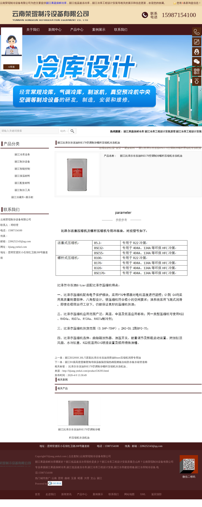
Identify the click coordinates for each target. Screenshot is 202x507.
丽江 (99, 478)
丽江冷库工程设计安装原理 (160, 131)
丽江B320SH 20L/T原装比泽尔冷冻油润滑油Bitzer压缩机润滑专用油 (103, 357)
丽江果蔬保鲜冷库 (56, 3)
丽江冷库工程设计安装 (189, 131)
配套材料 (130, 148)
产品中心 (76, 29)
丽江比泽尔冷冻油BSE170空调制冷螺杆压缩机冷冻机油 (170, 148)
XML (143, 494)
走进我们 (51, 494)
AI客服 (11, 67)
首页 (118, 148)
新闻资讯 (66, 494)
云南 (54, 478)
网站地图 (129, 494)
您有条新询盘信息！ (187, 3)
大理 (86, 478)
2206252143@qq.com (19, 241)
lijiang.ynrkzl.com (17, 247)
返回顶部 (156, 494)
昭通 (80, 478)
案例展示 (98, 29)
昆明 (60, 478)
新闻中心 (54, 29)
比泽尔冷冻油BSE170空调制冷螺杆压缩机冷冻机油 (97, 366)
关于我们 (33, 29)
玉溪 (73, 478)
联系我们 (120, 29)
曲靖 (67, 478)
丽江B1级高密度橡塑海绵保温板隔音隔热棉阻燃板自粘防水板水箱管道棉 (106, 362)
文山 (93, 478)
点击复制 (73, 456)
